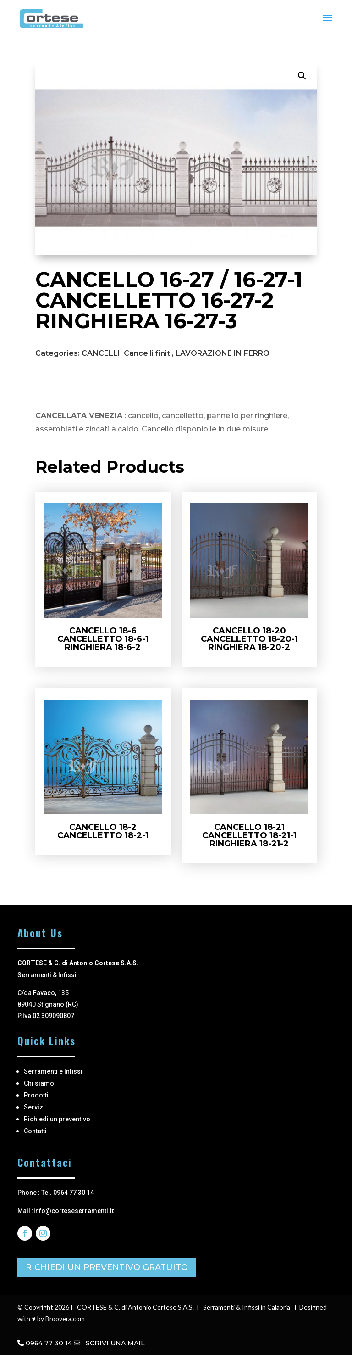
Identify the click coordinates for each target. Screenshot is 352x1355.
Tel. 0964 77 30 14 (67, 1192)
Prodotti (36, 1095)
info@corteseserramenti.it (73, 1211)
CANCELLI (101, 353)
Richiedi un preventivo (57, 1119)
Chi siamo (39, 1083)
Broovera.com (65, 1318)
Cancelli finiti (148, 353)
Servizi (34, 1107)
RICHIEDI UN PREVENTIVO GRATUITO (107, 1267)
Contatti (35, 1131)
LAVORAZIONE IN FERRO (223, 353)
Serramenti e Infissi (53, 1071)
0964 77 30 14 (49, 1343)
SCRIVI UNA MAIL (109, 1343)
